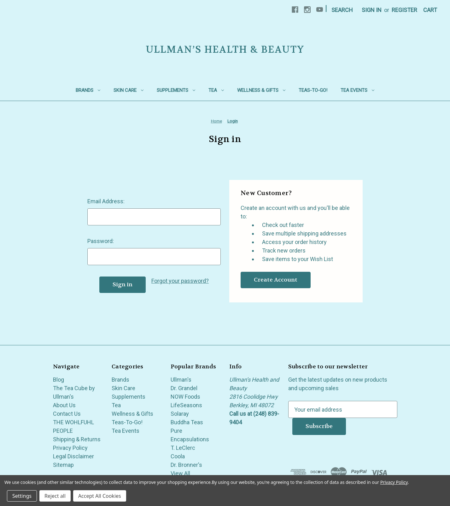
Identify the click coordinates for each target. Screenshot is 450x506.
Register (404, 10)
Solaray (180, 413)
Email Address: (106, 201)
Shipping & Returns (77, 439)
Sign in (372, 10)
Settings (22, 495)
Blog (58, 379)
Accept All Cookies (99, 495)
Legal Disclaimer (73, 456)
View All (180, 473)
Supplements (176, 90)
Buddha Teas (187, 422)
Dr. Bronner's (186, 464)
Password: (100, 241)
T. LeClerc (183, 447)
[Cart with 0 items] (430, 10)
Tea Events (357, 90)
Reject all (55, 495)
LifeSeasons (186, 405)
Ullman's (181, 379)
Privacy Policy (70, 447)
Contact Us (67, 413)
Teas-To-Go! (313, 90)
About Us (64, 405)
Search (342, 10)
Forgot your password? (180, 280)
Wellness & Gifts (261, 90)
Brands (88, 90)
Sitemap (63, 464)
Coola (178, 456)
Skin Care (128, 90)
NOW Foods (185, 396)
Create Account (275, 279)
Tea (216, 90)
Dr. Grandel (184, 388)
